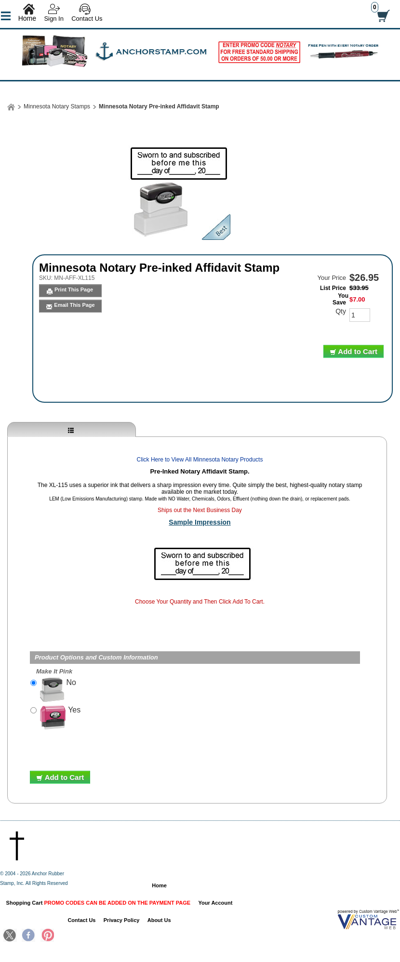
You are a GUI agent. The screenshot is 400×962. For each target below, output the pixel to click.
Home (27, 18)
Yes (60, 717)
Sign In (53, 18)
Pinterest (47, 936)
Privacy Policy (122, 920)
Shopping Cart (98, 903)
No (58, 690)
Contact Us (86, 18)
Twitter (10, 936)
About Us (159, 920)
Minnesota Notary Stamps (57, 106)
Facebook (28, 936)
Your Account (216, 903)
